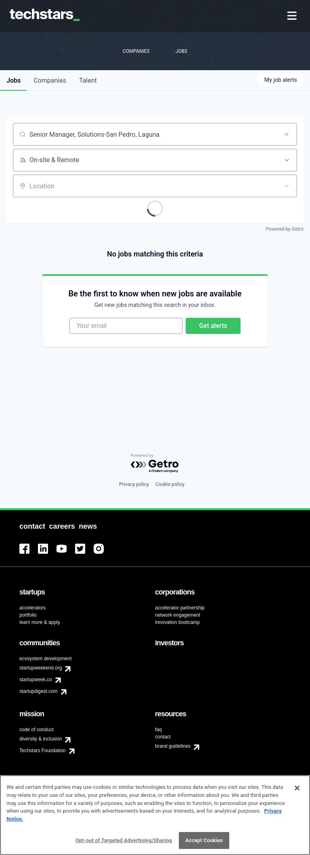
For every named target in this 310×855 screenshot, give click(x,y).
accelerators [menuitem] (32, 608)
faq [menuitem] (158, 729)
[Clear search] (286, 134)
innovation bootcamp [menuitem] (177, 622)
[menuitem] (292, 16)
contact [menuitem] (163, 737)
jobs (13, 80)
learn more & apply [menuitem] (39, 622)
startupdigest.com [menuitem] (38, 691)
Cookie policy (169, 484)
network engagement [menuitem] (177, 615)
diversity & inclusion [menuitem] (40, 739)
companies (50, 80)
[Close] (297, 792)
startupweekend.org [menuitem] (40, 668)
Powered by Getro (285, 229)
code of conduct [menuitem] (36, 729)
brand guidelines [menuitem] (173, 746)
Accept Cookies (204, 845)
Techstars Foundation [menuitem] (42, 750)
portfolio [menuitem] (28, 615)
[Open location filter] (286, 186)
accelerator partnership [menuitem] (180, 608)
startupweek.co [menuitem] (35, 679)
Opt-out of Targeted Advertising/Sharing (123, 845)
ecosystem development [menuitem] (45, 658)
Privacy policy (134, 484)
